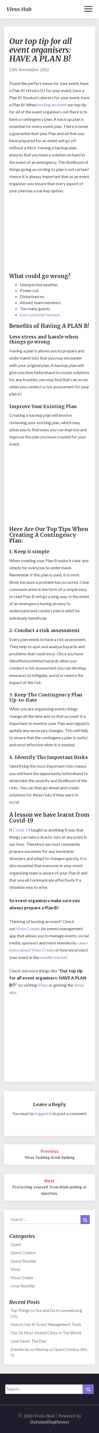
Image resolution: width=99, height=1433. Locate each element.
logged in (43, 1113)
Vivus (43, 984)
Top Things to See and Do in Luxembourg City (46, 1313)
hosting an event (52, 104)
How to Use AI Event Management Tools (46, 1324)
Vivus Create (27, 928)
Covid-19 (21, 829)
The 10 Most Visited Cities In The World (46, 1332)
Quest (16, 1244)
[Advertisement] (49, 234)
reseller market (53, 957)
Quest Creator (23, 1252)
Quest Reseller (24, 1261)
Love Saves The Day (28, 1341)
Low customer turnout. (40, 314)
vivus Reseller (23, 1285)
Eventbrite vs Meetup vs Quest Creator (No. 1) (49, 1352)
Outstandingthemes (49, 1422)
